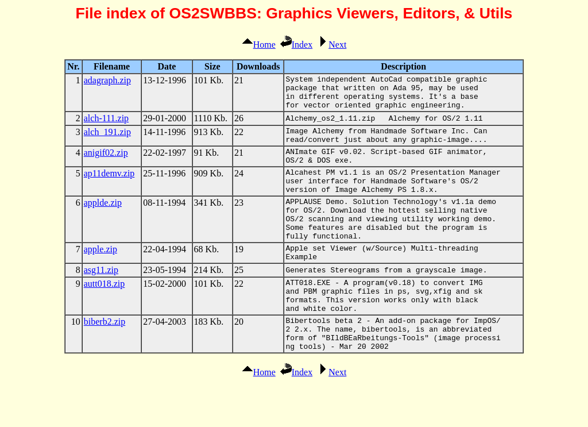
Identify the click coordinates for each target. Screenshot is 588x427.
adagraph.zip (107, 80)
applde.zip (103, 221)
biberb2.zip (104, 359)
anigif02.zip (106, 163)
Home (259, 44)
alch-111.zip (106, 125)
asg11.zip (101, 301)
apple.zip (100, 277)
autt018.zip (104, 315)
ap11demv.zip (109, 187)
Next (331, 44)
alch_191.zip (107, 139)
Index (296, 44)
